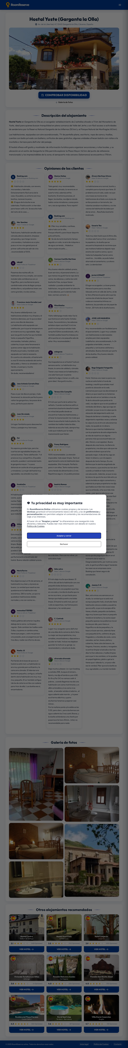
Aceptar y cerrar (64, 535)
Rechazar (64, 544)
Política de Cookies (35, 526)
